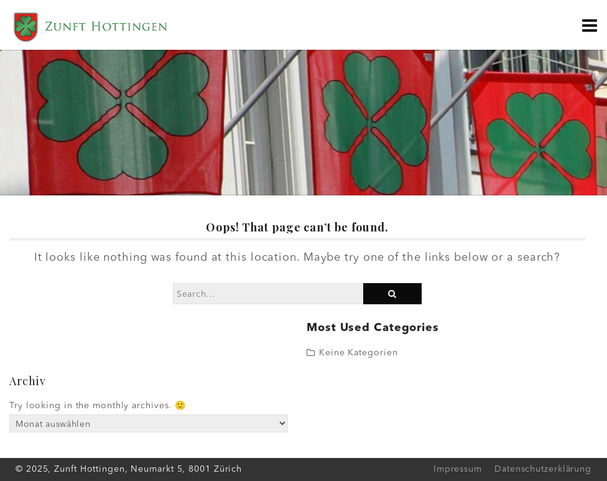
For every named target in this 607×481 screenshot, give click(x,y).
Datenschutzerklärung (542, 469)
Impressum (457, 469)
